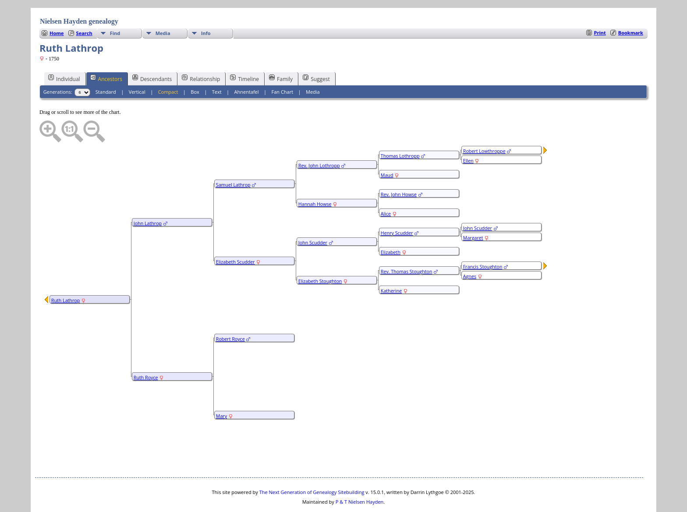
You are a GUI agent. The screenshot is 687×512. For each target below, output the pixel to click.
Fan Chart (282, 65)
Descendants (152, 52)
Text (217, 65)
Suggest (316, 52)
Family (281, 52)
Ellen (468, 134)
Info (206, 7)
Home (57, 7)
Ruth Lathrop (65, 274)
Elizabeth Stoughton (320, 255)
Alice (386, 187)
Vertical (137, 65)
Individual (64, 52)
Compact (168, 65)
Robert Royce (230, 313)
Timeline (244, 52)
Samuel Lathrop (233, 158)
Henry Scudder (397, 207)
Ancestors (106, 52)
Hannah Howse (315, 178)
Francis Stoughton (483, 240)
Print (600, 6)
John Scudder (312, 216)
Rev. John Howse (399, 168)
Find (115, 7)
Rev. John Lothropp (319, 139)
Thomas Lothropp (400, 130)
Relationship (201, 52)
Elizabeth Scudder (235, 236)
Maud (387, 149)
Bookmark (630, 6)
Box (195, 65)
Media (163, 7)
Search (84, 7)
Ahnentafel (246, 65)
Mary (221, 390)
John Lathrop (148, 197)
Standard (106, 65)
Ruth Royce (146, 351)
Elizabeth (390, 226)
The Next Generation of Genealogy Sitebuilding (312, 466)
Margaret (473, 211)
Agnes (469, 250)
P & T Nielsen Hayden (360, 475)
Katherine (391, 264)
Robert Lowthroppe (484, 125)
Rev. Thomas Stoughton (406, 245)
